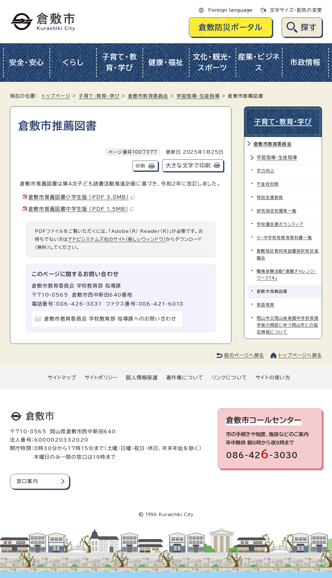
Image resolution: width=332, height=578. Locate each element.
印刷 (140, 165)
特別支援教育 (270, 197)
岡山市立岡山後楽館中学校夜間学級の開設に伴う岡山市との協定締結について (288, 325)
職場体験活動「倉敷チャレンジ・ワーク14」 (286, 274)
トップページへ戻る (300, 355)
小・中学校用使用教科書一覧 (284, 238)
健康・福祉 (166, 62)
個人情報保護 (142, 377)
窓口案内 (27, 481)
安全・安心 (26, 62)
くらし (73, 62)
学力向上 (265, 171)
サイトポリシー (101, 377)
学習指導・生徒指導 (198, 96)
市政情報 (305, 62)
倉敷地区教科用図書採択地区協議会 (288, 254)
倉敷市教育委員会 (148, 96)
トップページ (56, 96)
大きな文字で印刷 (188, 165)
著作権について (184, 377)
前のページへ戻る (244, 355)
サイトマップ (62, 377)
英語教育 (265, 305)
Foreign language (230, 10)
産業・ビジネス (259, 62)
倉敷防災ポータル (231, 27)
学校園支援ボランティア (280, 224)
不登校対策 (268, 184)
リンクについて (229, 377)
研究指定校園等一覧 (277, 211)
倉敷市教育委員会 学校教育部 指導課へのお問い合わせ (110, 318)
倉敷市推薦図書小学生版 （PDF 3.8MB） (81, 197)
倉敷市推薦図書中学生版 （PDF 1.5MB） (81, 208)
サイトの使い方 (272, 377)
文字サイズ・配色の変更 (296, 10)
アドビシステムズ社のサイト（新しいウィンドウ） (117, 239)
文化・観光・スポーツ (212, 62)
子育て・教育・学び (119, 62)
